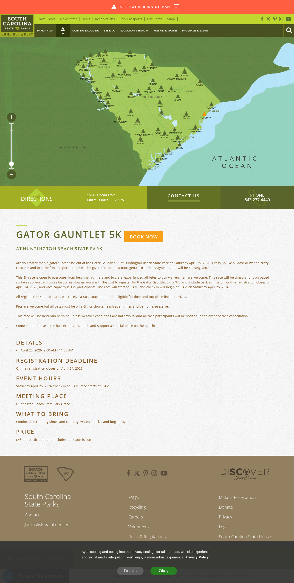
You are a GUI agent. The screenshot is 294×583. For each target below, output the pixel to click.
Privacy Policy (197, 557)
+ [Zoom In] (11, 117)
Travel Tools (46, 19)
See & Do (109, 30)
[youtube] (164, 473)
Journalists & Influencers (47, 524)
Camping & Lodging (85, 30)
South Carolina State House (245, 536)
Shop (171, 19)
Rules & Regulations (147, 536)
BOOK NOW (144, 237)
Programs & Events (195, 30)
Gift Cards (154, 19)
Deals (86, 19)
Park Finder (45, 30)
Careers (135, 517)
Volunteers (138, 526)
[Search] (288, 30)
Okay (163, 571)
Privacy (225, 517)
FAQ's (133, 497)
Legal (224, 526)
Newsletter (68, 19)
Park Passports (131, 19)
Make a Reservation (237, 497)
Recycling (137, 507)
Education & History (134, 30)
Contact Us (35, 515)
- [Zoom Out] (11, 174)
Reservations (105, 19)
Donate (226, 507)
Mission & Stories (165, 30)
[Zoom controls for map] (11, 146)
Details (130, 571)
